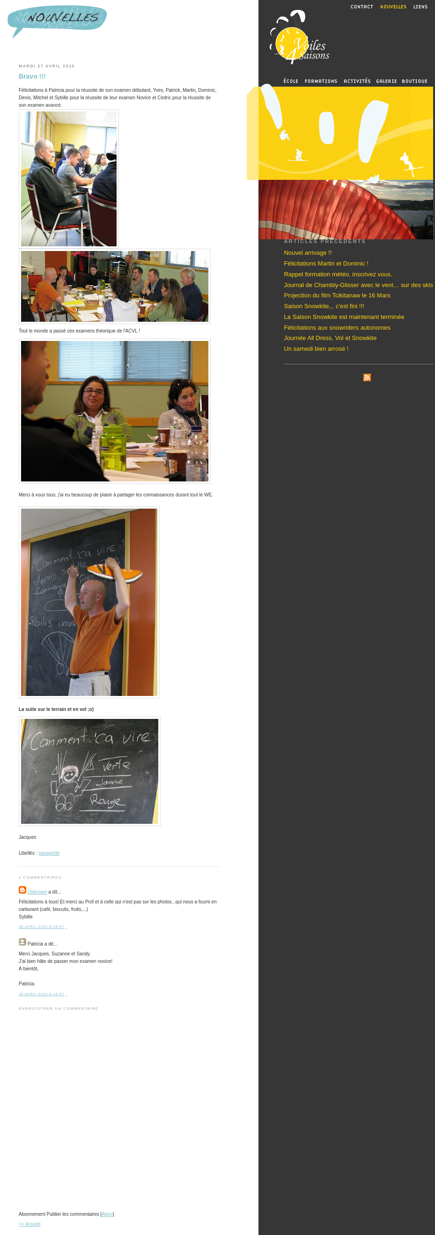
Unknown (37, 892)
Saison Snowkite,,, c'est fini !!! (324, 306)
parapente (48, 853)
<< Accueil (29, 1224)
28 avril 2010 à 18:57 (41, 994)
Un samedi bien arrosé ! (316, 348)
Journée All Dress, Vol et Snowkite (330, 337)
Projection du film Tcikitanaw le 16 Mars (337, 295)
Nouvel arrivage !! (308, 252)
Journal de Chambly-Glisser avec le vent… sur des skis (358, 284)
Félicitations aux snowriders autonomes (337, 327)
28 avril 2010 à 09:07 (41, 926)
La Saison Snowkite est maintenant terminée (344, 316)
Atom (107, 1214)
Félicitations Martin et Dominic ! (326, 263)
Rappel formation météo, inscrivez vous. (338, 274)
